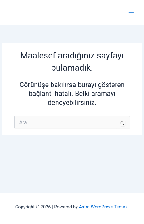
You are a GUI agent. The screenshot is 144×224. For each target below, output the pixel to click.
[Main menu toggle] (131, 12)
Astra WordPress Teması (104, 207)
